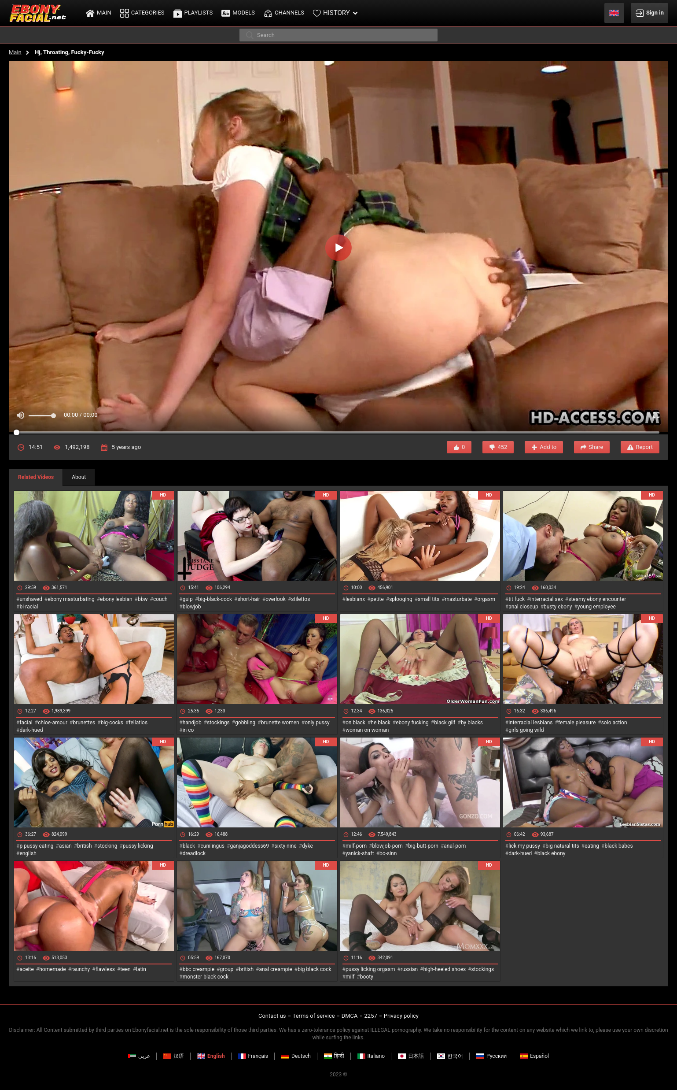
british (84, 846)
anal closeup (523, 607)
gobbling (245, 722)
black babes (619, 846)
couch (160, 599)
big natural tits (562, 846)
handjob (192, 722)
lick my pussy (524, 846)
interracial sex (546, 599)
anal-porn (455, 846)
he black (380, 722)
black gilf (444, 722)
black (189, 846)
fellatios (138, 722)
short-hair (249, 599)
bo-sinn (388, 853)
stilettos (300, 599)
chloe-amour (52, 722)
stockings (218, 722)
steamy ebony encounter (597, 599)
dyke (307, 846)
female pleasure (577, 722)
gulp (188, 599)
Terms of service (314, 1015)
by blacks (472, 722)
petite (377, 599)
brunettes (84, 722)
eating (592, 846)
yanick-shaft (360, 853)
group (226, 969)
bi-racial (28, 607)
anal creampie (275, 969)
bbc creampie (198, 969)
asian (65, 846)
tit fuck (516, 599)
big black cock (314, 969)
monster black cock (206, 977)
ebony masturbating (71, 599)
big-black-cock (215, 599)
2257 (370, 1015)
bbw (143, 599)
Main (15, 52)
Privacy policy (401, 1015)
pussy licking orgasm (370, 969)
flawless (105, 969)
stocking (107, 846)
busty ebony (558, 607)
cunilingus (212, 846)
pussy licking (138, 846)
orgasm (486, 599)
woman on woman (367, 730)
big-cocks (112, 722)
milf (350, 977)
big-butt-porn (423, 846)
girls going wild (526, 730)
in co (188, 730)
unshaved (30, 599)
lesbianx (355, 599)
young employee (597, 607)
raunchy (80, 969)
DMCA (350, 1015)
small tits (428, 599)
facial (25, 722)
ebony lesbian (116, 599)
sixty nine (285, 846)
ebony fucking (412, 722)
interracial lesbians (530, 722)
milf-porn (356, 846)
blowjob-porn (387, 846)
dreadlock (194, 853)
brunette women (280, 722)
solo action (614, 722)
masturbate (458, 599)
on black (355, 722)
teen (125, 969)
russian (409, 969)
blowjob (192, 607)
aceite (26, 969)
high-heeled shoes (444, 969)
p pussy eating (36, 846)
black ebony (551, 853)
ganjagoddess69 (249, 846)
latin (141, 969)
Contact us (272, 1015)
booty (366, 977)
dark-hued (31, 730)
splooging (400, 599)
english (27, 853)
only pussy (317, 722)
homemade (52, 969)
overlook (275, 599)
